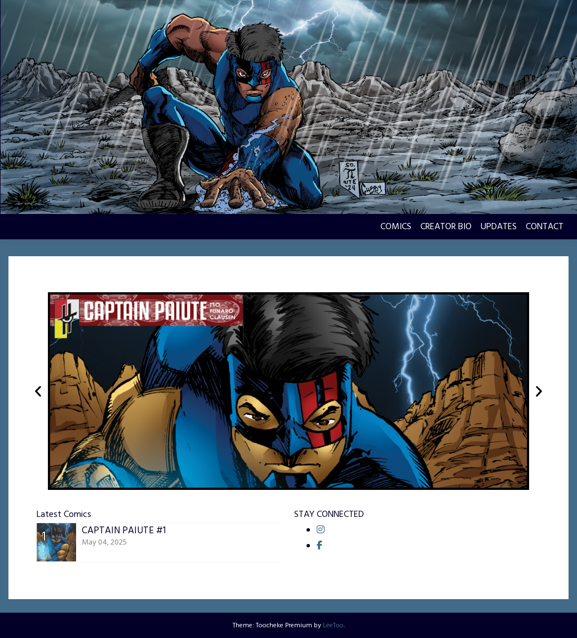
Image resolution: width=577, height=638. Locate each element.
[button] (38, 391)
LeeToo (333, 625)
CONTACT (544, 227)
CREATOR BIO (446, 227)
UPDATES (499, 227)
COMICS (395, 227)
